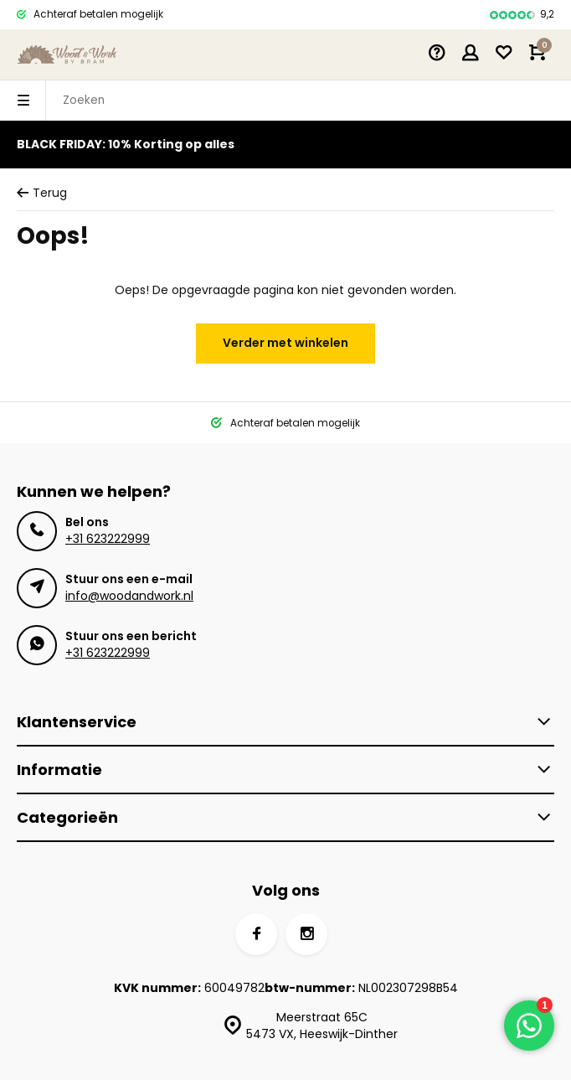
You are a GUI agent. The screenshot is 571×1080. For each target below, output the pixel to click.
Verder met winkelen (285, 342)
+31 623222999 (107, 538)
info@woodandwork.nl (129, 595)
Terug (42, 193)
